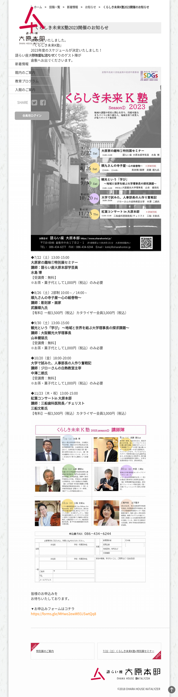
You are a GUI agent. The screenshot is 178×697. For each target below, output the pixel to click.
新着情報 (22, 63)
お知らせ (90, 7)
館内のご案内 (25, 72)
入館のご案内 (25, 89)
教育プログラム (27, 80)
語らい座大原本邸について (35, 55)
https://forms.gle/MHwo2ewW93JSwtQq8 (63, 613)
